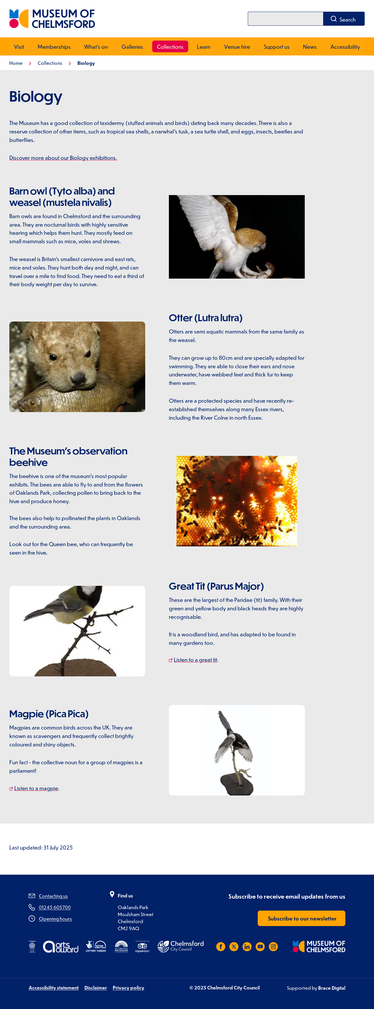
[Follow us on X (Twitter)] (233, 946)
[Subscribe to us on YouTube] (260, 946)
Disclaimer (95, 987)
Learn (203, 46)
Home (15, 62)
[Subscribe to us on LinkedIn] (247, 946)
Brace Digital (331, 987)
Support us (277, 46)
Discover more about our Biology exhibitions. (63, 157)
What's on (96, 46)
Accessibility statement (54, 987)
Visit (19, 46)
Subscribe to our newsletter (302, 918)
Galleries (132, 46)
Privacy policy (128, 987)
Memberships (54, 46)
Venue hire (237, 46)
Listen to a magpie (36, 787)
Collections (170, 46)
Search (348, 19)
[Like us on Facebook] (220, 946)
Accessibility (345, 46)
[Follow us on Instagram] (273, 946)
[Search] (285, 19)
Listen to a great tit (195, 659)
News (310, 46)
